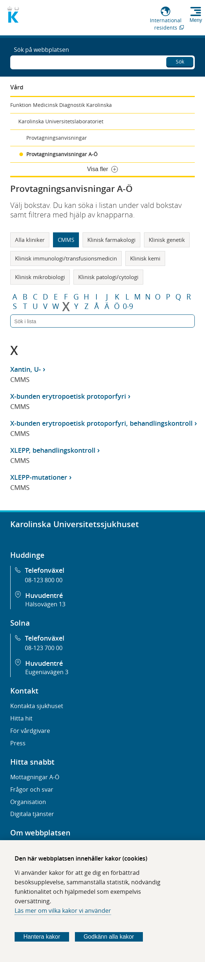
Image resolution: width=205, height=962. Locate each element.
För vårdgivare (30, 731)
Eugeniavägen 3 (46, 672)
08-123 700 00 (43, 648)
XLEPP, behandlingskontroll (52, 450)
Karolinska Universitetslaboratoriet (60, 121)
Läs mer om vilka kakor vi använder (63, 911)
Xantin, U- (25, 369)
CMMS (66, 239)
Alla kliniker (30, 239)
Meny (196, 20)
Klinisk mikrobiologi (40, 277)
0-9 (128, 306)
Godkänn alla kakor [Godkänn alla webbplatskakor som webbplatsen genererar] (109, 937)
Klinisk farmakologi (111, 239)
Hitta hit (21, 718)
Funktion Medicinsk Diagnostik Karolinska (61, 104)
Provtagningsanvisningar (56, 137)
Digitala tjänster (32, 814)
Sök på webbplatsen (41, 50)
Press (18, 743)
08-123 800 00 (43, 580)
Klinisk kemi (145, 258)
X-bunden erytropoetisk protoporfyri (68, 396)
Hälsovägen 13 (45, 604)
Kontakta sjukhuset (36, 706)
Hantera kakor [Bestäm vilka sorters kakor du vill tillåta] (41, 937)
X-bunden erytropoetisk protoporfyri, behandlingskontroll (101, 423)
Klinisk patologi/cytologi (108, 277)
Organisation (28, 802)
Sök (180, 61)
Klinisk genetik (167, 239)
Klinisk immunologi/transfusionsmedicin (66, 258)
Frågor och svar (31, 789)
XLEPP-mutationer (38, 477)
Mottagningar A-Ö (34, 777)
